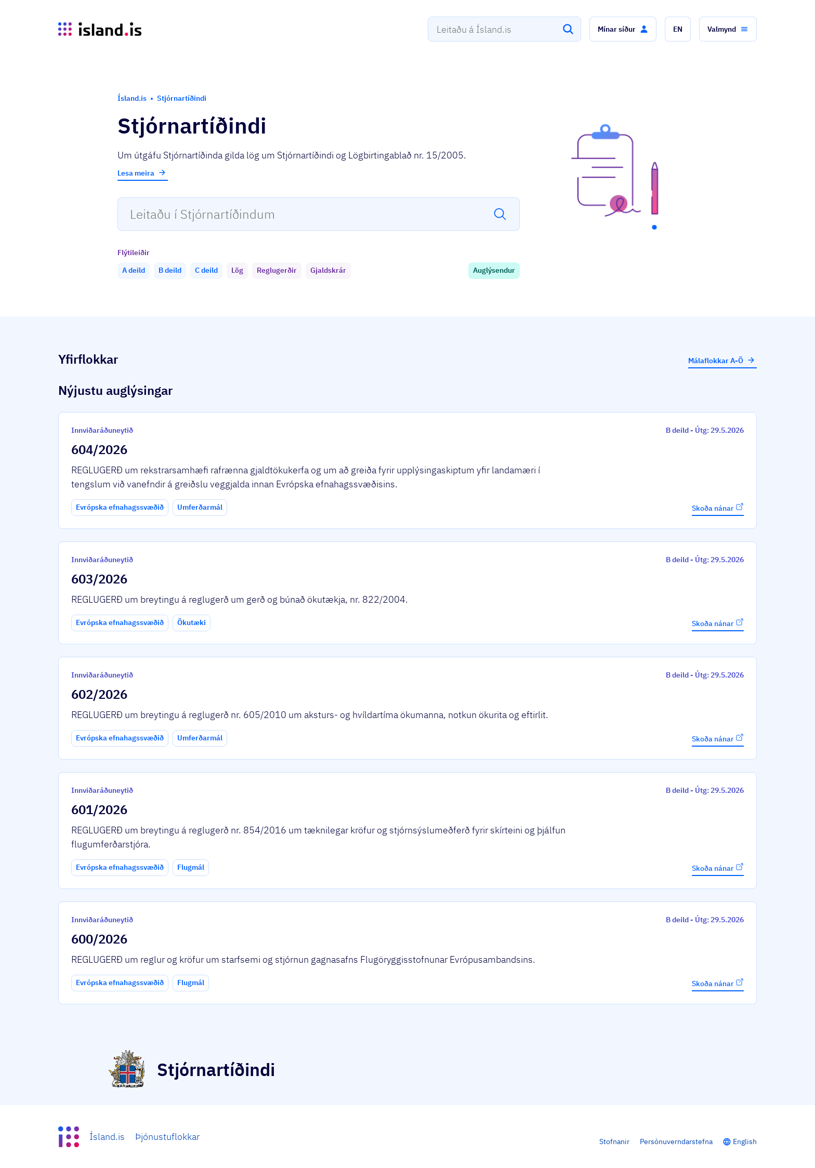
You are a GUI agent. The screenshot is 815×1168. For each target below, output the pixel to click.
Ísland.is (107, 1137)
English (745, 1141)
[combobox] (504, 29)
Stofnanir (614, 1141)
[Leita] (568, 29)
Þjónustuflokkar (167, 1137)
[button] (622, 29)
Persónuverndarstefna (676, 1141)
